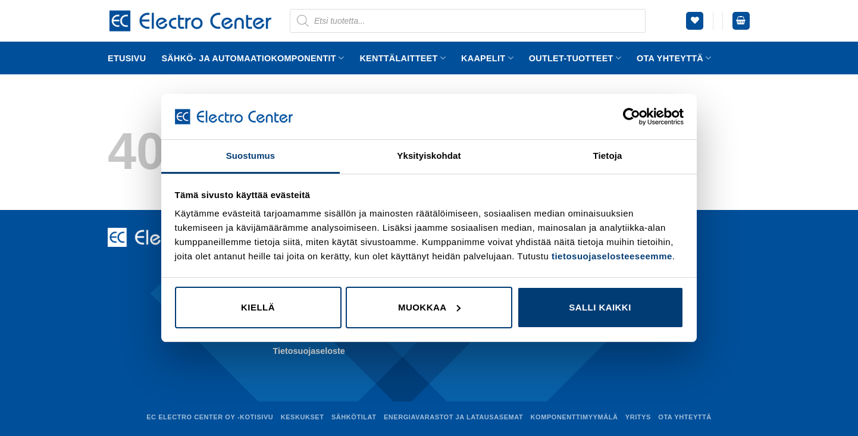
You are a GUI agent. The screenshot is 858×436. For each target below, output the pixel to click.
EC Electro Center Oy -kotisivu (209, 417)
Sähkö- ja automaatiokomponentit (252, 58)
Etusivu (127, 58)
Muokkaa (429, 307)
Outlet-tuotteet (575, 58)
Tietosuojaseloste (309, 351)
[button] (741, 21)
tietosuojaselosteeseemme (612, 256)
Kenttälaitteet (402, 58)
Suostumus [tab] (250, 155)
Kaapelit (487, 58)
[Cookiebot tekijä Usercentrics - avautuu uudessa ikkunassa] (632, 117)
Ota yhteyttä (674, 58)
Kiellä (258, 307)
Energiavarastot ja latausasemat (453, 417)
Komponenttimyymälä (574, 417)
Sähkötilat (354, 417)
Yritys (638, 417)
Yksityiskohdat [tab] (429, 155)
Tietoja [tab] (607, 155)
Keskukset (302, 417)
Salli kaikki (600, 307)
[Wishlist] (694, 21)
